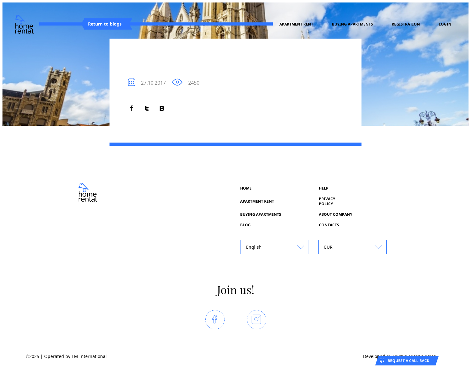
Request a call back (408, 360)
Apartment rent (296, 24)
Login (445, 24)
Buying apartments (352, 24)
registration (406, 24)
